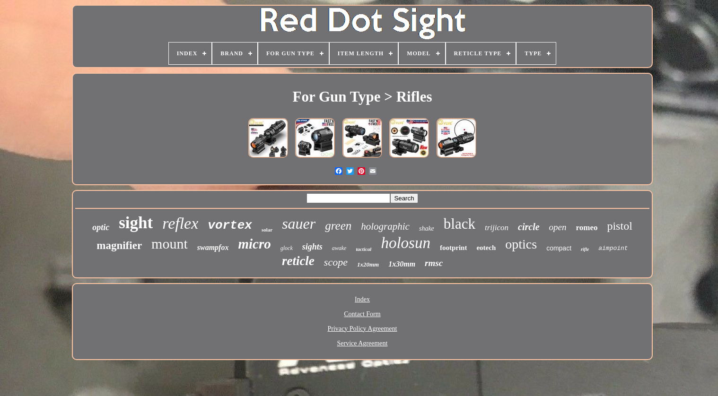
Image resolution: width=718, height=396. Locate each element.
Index (362, 299)
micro (254, 243)
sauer (298, 223)
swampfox (213, 247)
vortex (230, 225)
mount (169, 243)
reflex (180, 223)
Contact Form (362, 314)
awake (339, 248)
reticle (298, 261)
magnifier (119, 245)
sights (312, 246)
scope (336, 262)
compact (558, 248)
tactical (363, 249)
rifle (585, 249)
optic (100, 227)
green (338, 225)
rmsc (434, 263)
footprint (453, 247)
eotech (486, 247)
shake (426, 228)
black (459, 223)
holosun (405, 242)
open (558, 227)
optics (521, 244)
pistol (619, 226)
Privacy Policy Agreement (362, 328)
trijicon (496, 227)
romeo (587, 227)
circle (529, 227)
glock (286, 248)
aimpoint (613, 248)
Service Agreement (362, 343)
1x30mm (401, 264)
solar (267, 229)
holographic (385, 226)
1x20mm (368, 264)
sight (136, 223)
